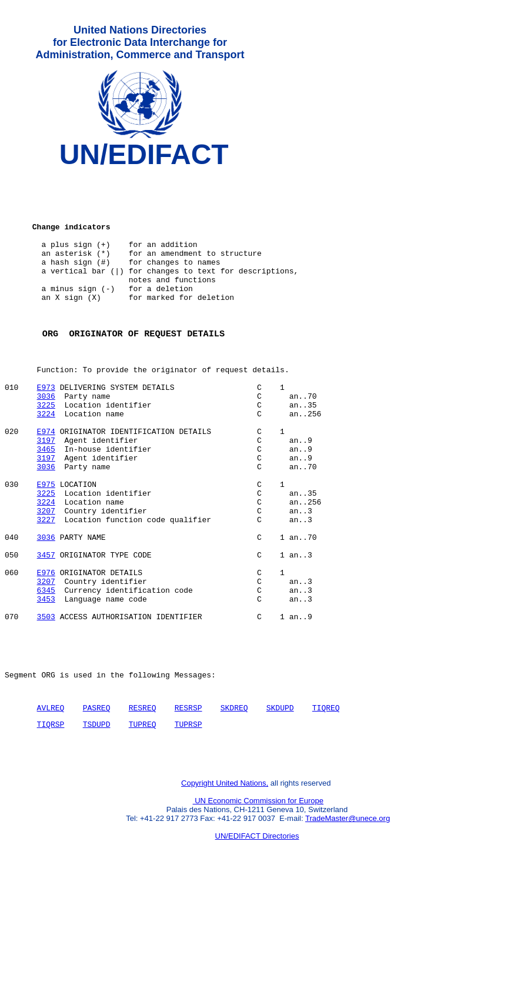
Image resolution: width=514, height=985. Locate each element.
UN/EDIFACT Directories (257, 941)
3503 (46, 704)
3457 (46, 630)
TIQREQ (326, 805)
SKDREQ (234, 805)
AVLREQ (51, 805)
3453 (46, 682)
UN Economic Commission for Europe (258, 905)
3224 (46, 460)
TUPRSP (188, 824)
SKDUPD (280, 805)
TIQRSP (51, 824)
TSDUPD (97, 824)
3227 (46, 587)
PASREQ (97, 805)
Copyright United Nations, (224, 888)
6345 (46, 672)
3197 (46, 492)
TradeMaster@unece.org (347, 923)
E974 (46, 481)
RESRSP (188, 805)
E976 (46, 651)
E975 (46, 545)
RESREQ (142, 805)
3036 (46, 439)
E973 (46, 428)
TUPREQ (142, 824)
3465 (46, 502)
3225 (46, 450)
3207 (46, 577)
